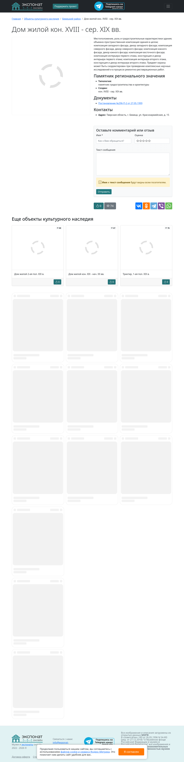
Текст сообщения (105, 149)
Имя (99, 135)
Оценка (139, 135)
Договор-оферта (21, 756)
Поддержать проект (65, 6)
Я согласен (131, 752)
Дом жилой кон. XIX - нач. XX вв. (86, 274)
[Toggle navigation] (168, 6)
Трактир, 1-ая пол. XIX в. (136, 274)
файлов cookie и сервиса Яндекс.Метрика (85, 751)
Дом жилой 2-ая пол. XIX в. (29, 274)
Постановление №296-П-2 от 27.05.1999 (120, 103)
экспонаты (27, 744)
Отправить (104, 191)
